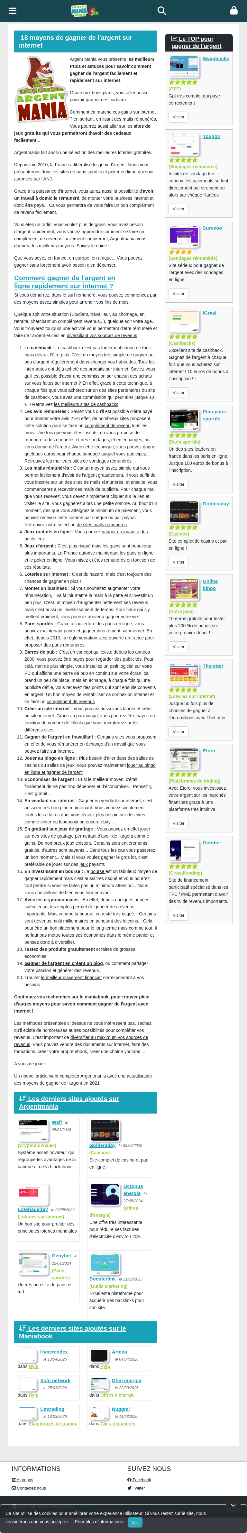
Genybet (61, 1255)
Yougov (211, 136)
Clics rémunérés (117, 1423)
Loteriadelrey (33, 1209)
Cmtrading (52, 1409)
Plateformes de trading (53, 1423)
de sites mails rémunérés (102, 524)
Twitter (136, 1488)
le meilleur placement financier (71, 977)
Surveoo (212, 228)
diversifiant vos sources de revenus (102, 335)
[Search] (161, 11)
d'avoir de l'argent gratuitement (92, 475)
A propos (22, 1479)
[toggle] (13, 11)
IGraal (209, 313)
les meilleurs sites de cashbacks (86, 404)
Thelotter (213, 666)
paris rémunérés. (69, 644)
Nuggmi (121, 1409)
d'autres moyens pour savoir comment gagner (63, 1003)
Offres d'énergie (117, 1395)
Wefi (57, 1122)
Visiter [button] (178, 117)
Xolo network (55, 1380)
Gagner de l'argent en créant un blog (63, 963)
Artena (119, 1351)
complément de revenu (108, 425)
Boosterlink (102, 1278)
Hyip (33, 1366)
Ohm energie (127, 1380)
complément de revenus (71, 701)
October (212, 842)
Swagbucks (216, 58)
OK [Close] (135, 1522)
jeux (83, 864)
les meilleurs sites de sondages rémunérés (89, 461)
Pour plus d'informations (99, 1521)
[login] (234, 11)
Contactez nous (29, 1488)
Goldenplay (102, 1145)
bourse (97, 871)
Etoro (209, 750)
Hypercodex (54, 1351)
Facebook (139, 1479)
